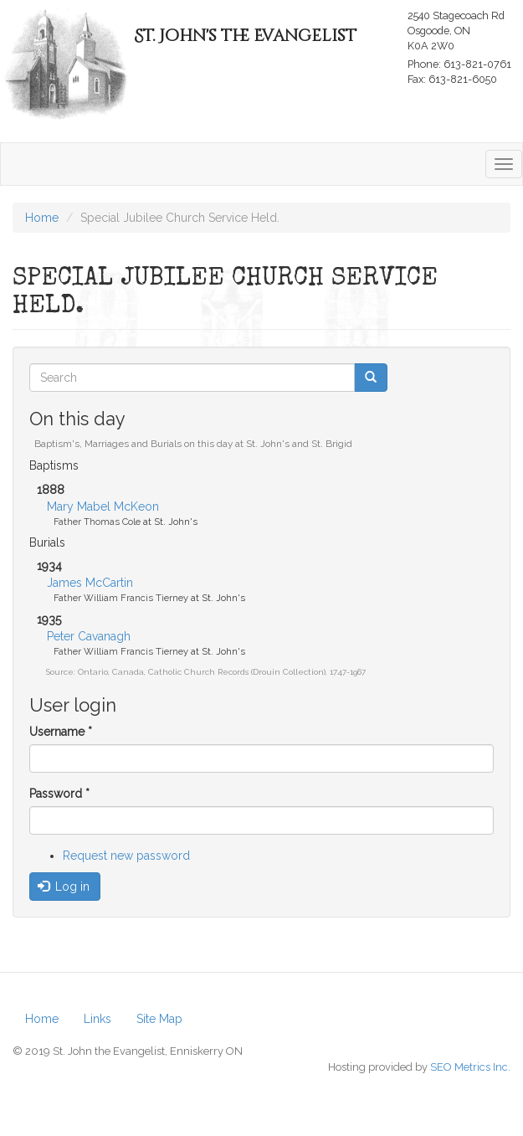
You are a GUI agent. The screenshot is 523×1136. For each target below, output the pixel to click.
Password (59, 793)
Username (60, 731)
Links (97, 1018)
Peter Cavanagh (89, 636)
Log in (64, 886)
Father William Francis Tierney (121, 598)
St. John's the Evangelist (245, 36)
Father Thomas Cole (97, 521)
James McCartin (90, 582)
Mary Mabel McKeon (103, 506)
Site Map (159, 1018)
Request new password (126, 855)
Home (42, 1018)
